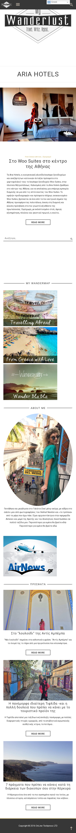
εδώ (64, 522)
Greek (52, 2)
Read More (38, 652)
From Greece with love (33, 157)
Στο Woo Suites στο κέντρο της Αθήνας (38, 163)
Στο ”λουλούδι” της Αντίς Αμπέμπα (38, 633)
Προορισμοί (47, 157)
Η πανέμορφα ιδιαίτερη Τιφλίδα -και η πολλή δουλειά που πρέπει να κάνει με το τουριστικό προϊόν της (38, 707)
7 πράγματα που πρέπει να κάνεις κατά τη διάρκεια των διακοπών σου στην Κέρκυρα (38, 786)
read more (38, 222)
